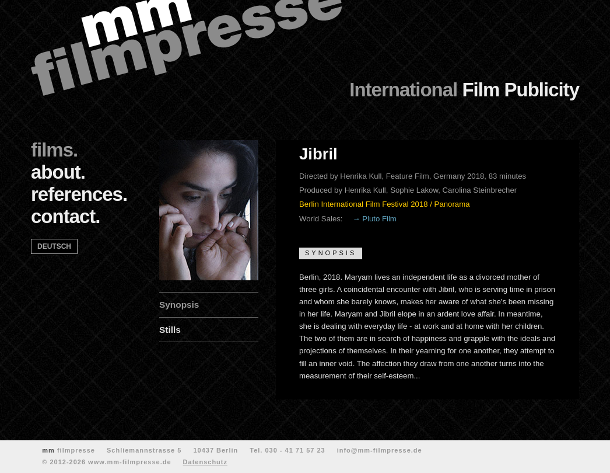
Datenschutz (205, 461)
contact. (65, 216)
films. (54, 150)
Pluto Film (379, 218)
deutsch (54, 246)
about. (58, 172)
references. (79, 194)
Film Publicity (464, 89)
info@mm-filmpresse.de (379, 450)
